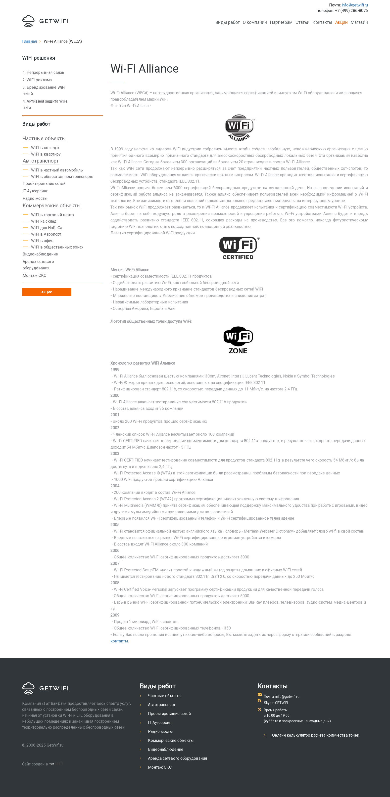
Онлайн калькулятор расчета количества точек (315, 735)
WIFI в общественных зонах (57, 247)
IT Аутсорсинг (35, 191)
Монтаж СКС (34, 275)
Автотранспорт (41, 161)
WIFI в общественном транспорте (62, 176)
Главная (29, 41)
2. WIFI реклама (37, 80)
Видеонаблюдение (40, 254)
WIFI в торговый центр (52, 214)
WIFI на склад (43, 221)
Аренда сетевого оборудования (38, 264)
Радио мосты (35, 198)
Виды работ (227, 22)
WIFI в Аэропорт (46, 234)
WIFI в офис (42, 240)
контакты (119, 641)
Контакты (322, 22)
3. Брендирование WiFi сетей (44, 90)
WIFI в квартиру (46, 154)
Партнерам (281, 22)
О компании (255, 22)
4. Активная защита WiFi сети (45, 104)
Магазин (359, 22)
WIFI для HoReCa (46, 227)
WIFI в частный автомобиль (57, 170)
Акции (341, 22)
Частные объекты (44, 138)
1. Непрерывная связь (43, 72)
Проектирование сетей (44, 183)
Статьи (302, 22)
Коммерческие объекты (52, 206)
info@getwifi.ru (355, 5)
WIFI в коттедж (45, 147)
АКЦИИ (46, 292)
